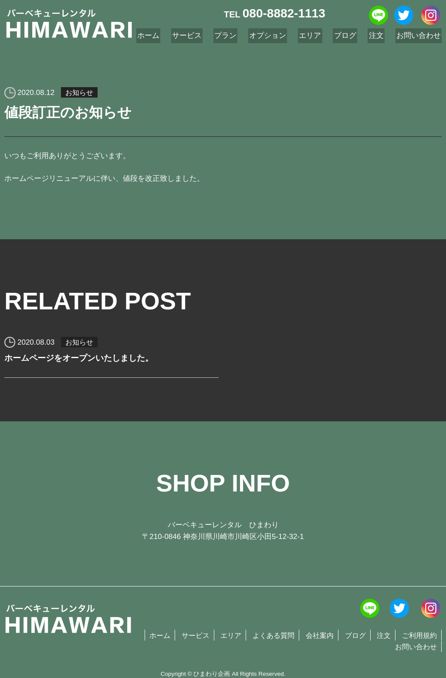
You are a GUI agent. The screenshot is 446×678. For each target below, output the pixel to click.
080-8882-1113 (284, 13)
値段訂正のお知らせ (71, 113)
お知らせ (80, 92)
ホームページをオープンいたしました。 (82, 360)
